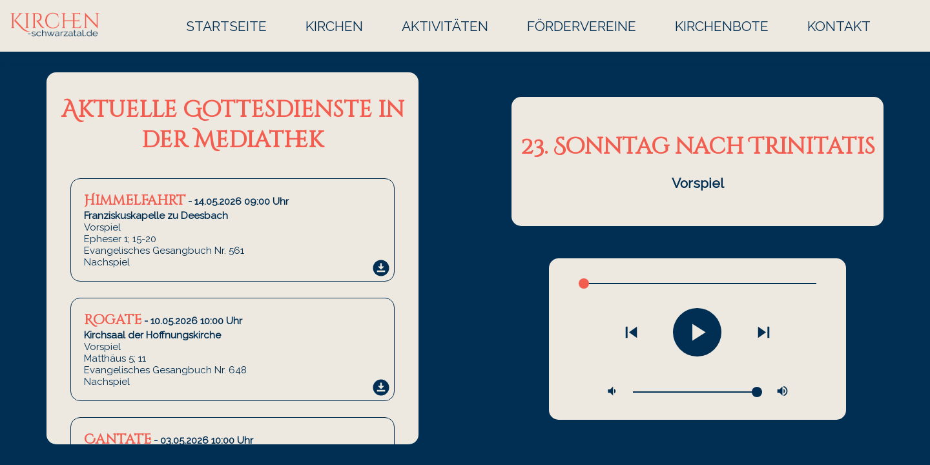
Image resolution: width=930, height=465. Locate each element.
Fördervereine (581, 26)
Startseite (226, 26)
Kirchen (334, 26)
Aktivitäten (445, 26)
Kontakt (839, 26)
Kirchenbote (722, 26)
